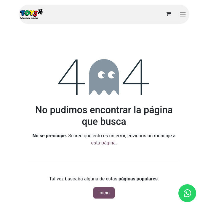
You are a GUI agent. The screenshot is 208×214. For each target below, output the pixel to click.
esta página (103, 143)
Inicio (104, 193)
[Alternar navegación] (183, 14)
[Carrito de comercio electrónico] (168, 14)
